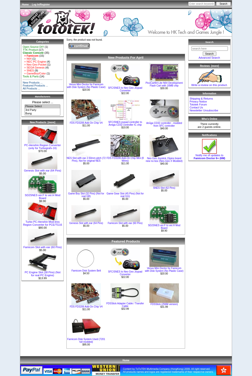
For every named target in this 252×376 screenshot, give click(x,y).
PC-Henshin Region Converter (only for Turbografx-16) (42, 145)
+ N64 (27, 58)
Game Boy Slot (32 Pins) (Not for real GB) (86, 195)
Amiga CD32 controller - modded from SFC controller (164, 124)
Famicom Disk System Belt (86, 270)
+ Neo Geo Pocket (34, 64)
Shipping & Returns (201, 98)
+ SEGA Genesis (34, 67)
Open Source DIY (33, 46)
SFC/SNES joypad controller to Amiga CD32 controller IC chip (125, 123)
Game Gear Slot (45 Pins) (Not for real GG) (125, 195)
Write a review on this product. (209, 83)
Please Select (42, 106)
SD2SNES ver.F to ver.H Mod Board (42, 195)
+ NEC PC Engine (34, 61)
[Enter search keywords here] (201, 4)
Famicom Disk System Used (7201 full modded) (86, 340)
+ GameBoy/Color (34, 73)
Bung (42, 113)
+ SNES (28, 70)
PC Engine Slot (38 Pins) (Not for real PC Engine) (43, 272)
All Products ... (31, 88)
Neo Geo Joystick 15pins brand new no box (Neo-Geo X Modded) (164, 159)
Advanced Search (209, 57)
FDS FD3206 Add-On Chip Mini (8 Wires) (125, 159)
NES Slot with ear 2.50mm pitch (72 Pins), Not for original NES (86, 159)
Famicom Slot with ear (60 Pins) (42, 246)
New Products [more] (42, 122)
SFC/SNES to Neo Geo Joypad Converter (125, 89)
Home (25, 4)
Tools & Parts (31, 76)
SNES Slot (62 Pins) (164, 188)
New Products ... (33, 82)
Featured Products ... (35, 85)
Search (209, 42)
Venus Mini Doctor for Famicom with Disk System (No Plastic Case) (86, 85)
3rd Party (42, 110)
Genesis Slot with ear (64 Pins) (42, 169)
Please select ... (42, 102)
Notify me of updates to (209, 155)
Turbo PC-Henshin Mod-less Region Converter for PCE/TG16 (42, 222)
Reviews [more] (209, 66)
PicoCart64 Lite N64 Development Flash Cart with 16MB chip (164, 84)
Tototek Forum (198, 104)
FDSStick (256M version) (164, 304)
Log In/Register (41, 4)
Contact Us (196, 107)
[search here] (209, 48)
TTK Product (30, 49)
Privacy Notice (198, 101)
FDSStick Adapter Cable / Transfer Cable (125, 305)
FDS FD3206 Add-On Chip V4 (86, 122)
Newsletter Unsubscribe (203, 110)
